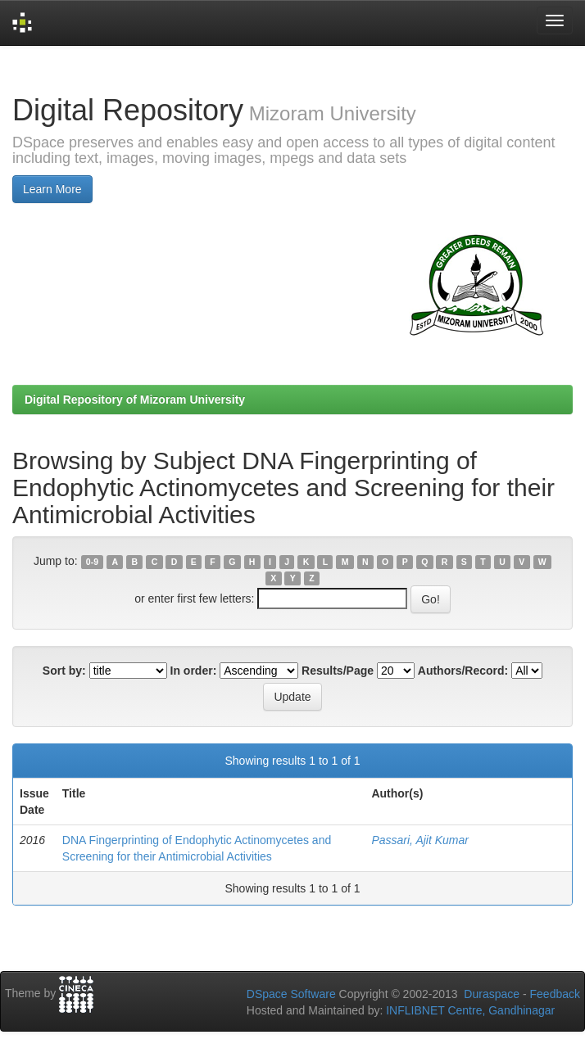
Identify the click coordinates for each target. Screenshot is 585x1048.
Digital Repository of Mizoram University (135, 399)
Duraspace (491, 994)
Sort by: (64, 670)
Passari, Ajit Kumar (420, 840)
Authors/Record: (463, 670)
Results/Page (338, 670)
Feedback (555, 994)
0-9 (92, 562)
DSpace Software (291, 994)
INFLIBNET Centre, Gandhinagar (469, 1010)
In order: (193, 670)
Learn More (52, 189)
